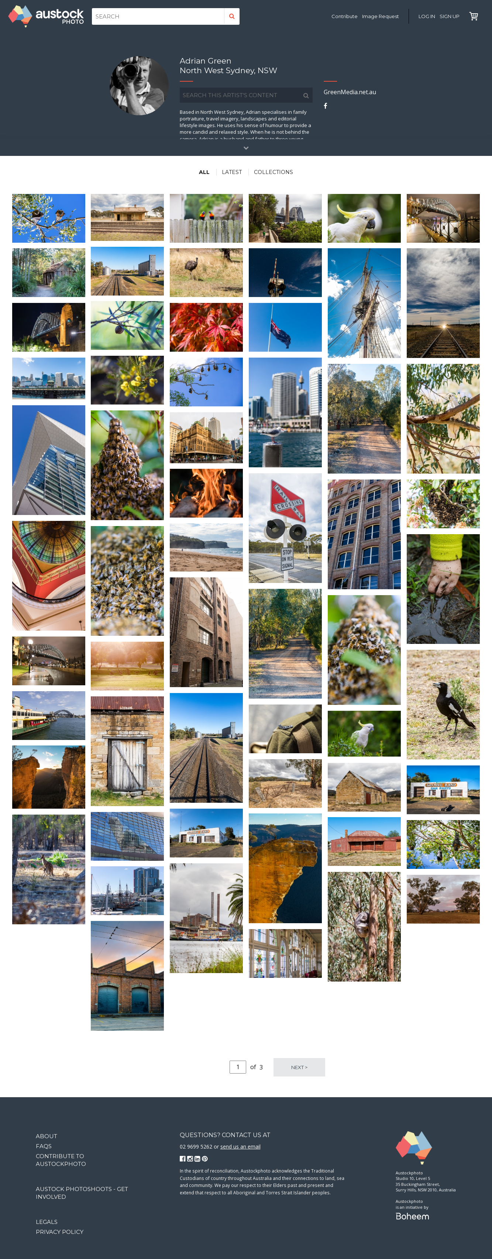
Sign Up (450, 16)
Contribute (344, 16)
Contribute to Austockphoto (61, 1160)
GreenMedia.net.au (350, 92)
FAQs (44, 1146)
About (46, 1136)
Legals (47, 1221)
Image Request (380, 16)
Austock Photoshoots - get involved (82, 1192)
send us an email (240, 1146)
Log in (427, 16)
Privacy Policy (59, 1231)
